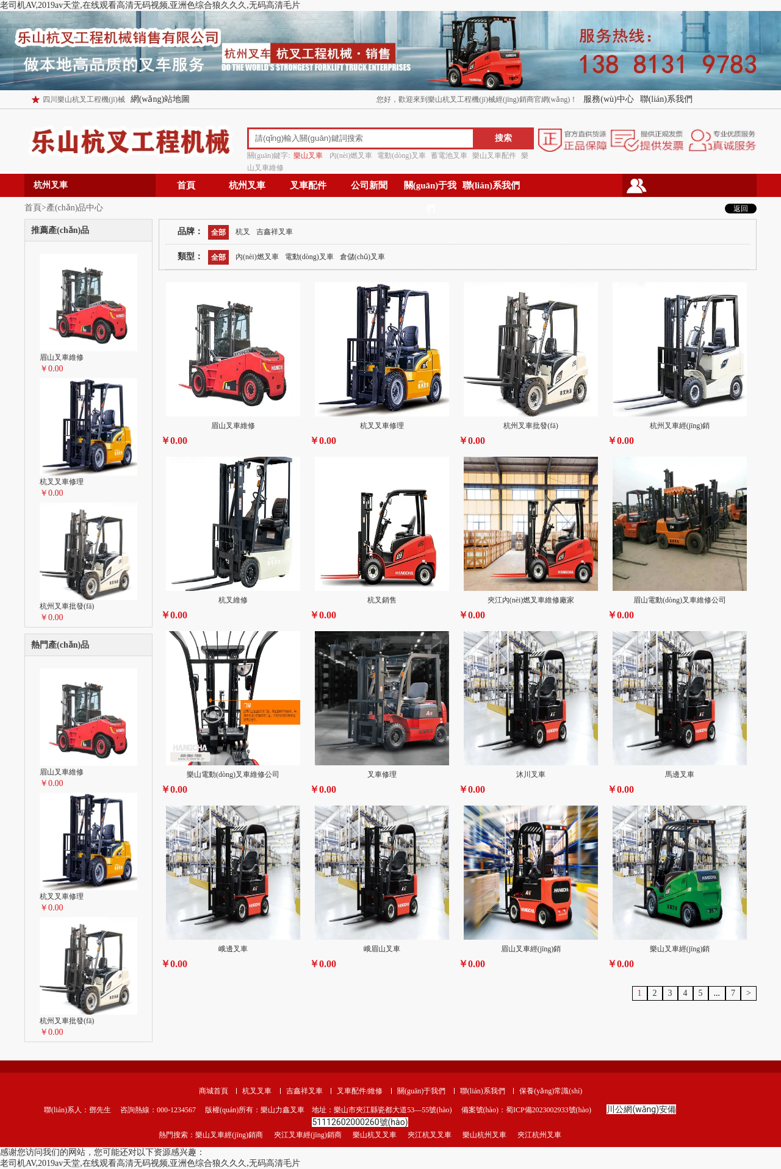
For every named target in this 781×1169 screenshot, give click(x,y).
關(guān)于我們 (430, 189)
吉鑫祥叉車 (304, 1091)
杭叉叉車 (257, 1091)
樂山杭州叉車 (484, 1135)
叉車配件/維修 (360, 1091)
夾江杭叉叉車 (430, 1135)
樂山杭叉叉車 (375, 1135)
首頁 (186, 185)
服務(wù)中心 (608, 99)
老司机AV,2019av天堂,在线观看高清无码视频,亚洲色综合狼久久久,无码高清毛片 (150, 5)
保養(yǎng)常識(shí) (550, 1091)
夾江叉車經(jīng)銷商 (308, 1135)
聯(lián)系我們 (666, 99)
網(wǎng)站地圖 (160, 99)
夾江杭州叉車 (539, 1135)
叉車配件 (308, 185)
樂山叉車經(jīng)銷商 (229, 1135)
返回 (740, 208)
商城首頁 (213, 1091)
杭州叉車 (247, 185)
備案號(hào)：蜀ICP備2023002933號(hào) (525, 1110)
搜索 (503, 138)
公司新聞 (369, 185)
